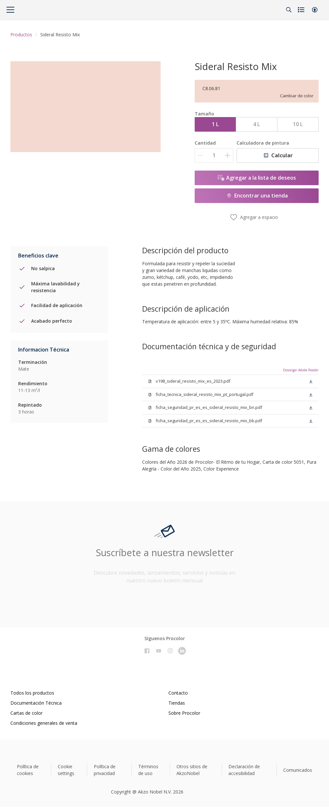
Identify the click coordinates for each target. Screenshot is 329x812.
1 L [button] (215, 124)
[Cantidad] (214, 155)
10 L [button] (298, 124)
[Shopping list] (302, 10)
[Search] (289, 10)
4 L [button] (256, 124)
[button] (315, 10)
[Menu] (10, 9)
